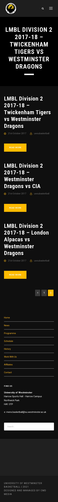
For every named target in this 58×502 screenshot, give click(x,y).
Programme (10, 333)
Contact (8, 372)
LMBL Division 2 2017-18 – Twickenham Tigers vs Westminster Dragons (27, 112)
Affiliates (8, 364)
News (6, 325)
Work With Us (10, 357)
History (7, 349)
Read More (15, 147)
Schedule (8, 341)
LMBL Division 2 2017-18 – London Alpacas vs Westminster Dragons (26, 240)
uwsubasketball (41, 133)
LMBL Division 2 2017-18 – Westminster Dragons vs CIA (23, 175)
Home (7, 317)
